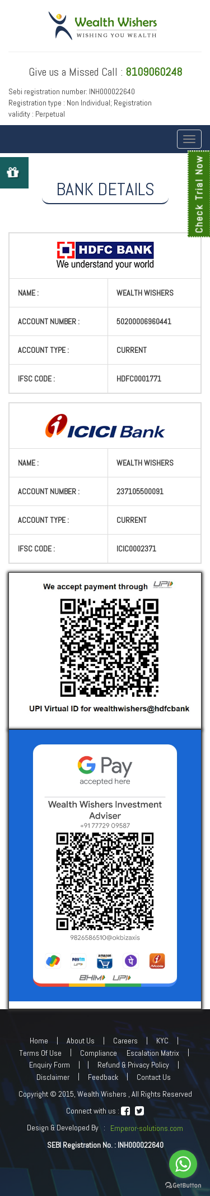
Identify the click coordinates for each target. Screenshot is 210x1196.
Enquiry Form (49, 1065)
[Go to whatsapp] (183, 1164)
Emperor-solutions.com (146, 1128)
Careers (125, 1041)
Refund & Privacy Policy (133, 1065)
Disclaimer (52, 1077)
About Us (81, 1041)
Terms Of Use (40, 1053)
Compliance (98, 1053)
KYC (162, 1041)
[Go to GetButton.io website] (183, 1185)
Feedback (103, 1077)
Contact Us (154, 1077)
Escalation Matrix (153, 1053)
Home (39, 1041)
